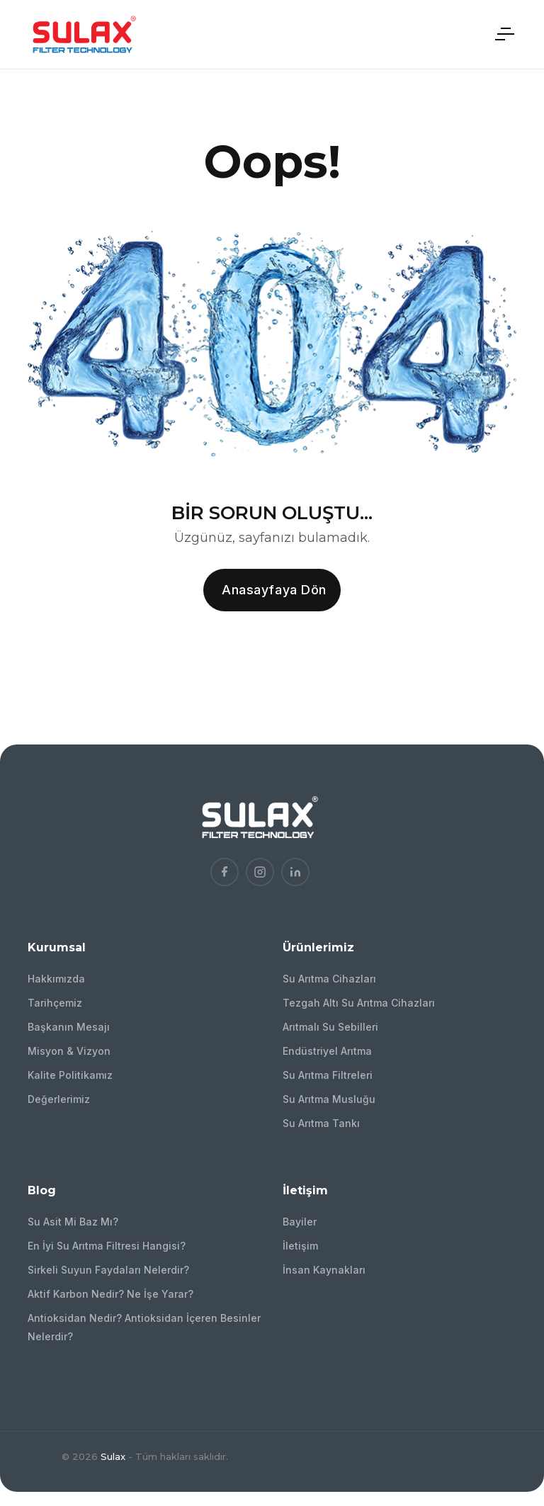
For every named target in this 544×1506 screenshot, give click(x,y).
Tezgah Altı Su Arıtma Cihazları (359, 1003)
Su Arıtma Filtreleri (328, 1075)
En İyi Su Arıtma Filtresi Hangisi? (107, 1246)
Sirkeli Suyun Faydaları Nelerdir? (108, 1270)
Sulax (113, 1456)
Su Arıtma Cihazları (329, 979)
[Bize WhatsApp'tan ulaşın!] (513, 1418)
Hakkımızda (56, 979)
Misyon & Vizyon (69, 1051)
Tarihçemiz (55, 1003)
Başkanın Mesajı (69, 1027)
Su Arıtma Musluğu (329, 1099)
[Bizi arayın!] (513, 1379)
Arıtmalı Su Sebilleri (330, 1027)
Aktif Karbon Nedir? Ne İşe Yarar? (110, 1294)
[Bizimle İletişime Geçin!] (513, 1340)
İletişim (300, 1246)
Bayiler (300, 1222)
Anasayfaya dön (274, 589)
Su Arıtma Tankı (321, 1123)
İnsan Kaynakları (324, 1270)
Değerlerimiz (59, 1099)
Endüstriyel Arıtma (327, 1051)
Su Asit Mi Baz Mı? (73, 1222)
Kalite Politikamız (70, 1075)
